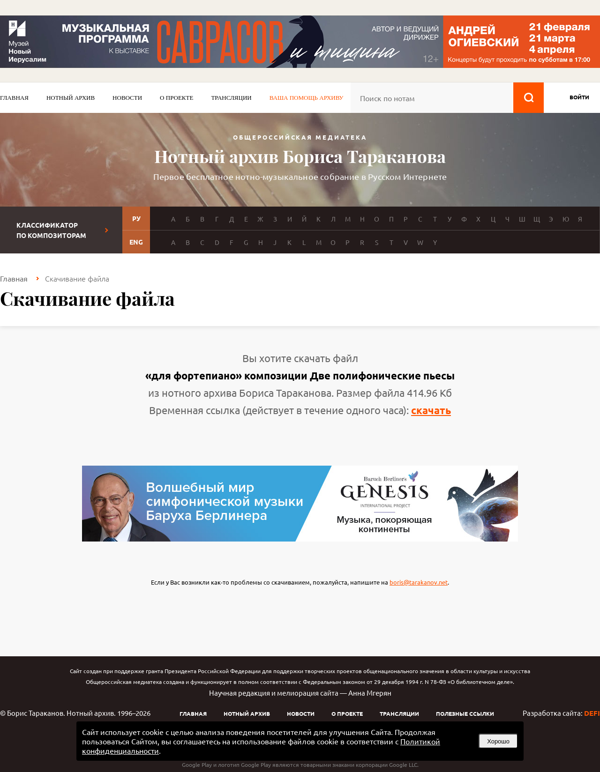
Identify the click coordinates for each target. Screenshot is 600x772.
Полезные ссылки (465, 713)
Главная (14, 97)
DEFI (592, 713)
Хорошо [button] (498, 741)
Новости (127, 97)
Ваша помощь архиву (307, 97)
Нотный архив (70, 97)
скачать (431, 410)
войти (579, 97)
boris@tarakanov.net (419, 582)
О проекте (176, 97)
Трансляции (231, 97)
